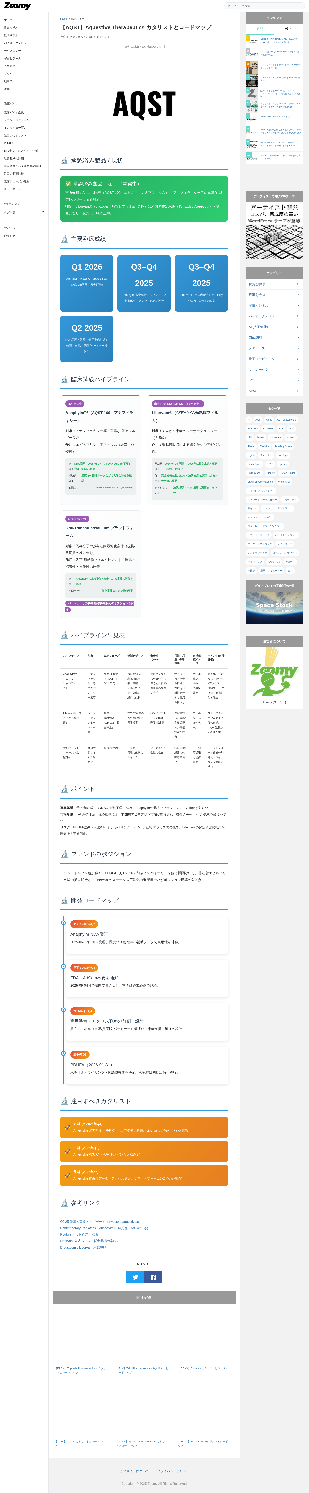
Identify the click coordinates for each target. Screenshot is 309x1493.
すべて (8, 20)
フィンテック (258, 369)
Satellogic (283, 455)
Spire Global (254, 473)
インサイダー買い (15, 127)
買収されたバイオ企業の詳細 (22, 166)
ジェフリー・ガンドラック (277, 508)
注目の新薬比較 (14, 173)
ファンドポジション (17, 120)
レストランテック (257, 552)
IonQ (291, 428)
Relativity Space (283, 446)
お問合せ (9, 235)
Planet (251, 446)
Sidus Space (254, 464)
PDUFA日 (10, 143)
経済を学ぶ (11, 35)
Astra (269, 419)
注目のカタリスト (15, 135)
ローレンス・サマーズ (285, 552)
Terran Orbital (287, 473)
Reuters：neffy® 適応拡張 (79, 1234)
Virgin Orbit (284, 481)
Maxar (260, 437)
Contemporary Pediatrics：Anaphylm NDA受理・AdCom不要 (104, 1228)
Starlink (271, 473)
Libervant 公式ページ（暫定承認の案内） (90, 1241)
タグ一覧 (9, 212)
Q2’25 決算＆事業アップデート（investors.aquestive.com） (103, 1221)
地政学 (8, 81)
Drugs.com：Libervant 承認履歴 (83, 1247)
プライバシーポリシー (173, 1471)
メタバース (257, 348)
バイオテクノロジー (17, 43)
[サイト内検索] (264, 5)
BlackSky (253, 428)
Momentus (275, 437)
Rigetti (251, 455)
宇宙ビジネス (12, 58)
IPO (251, 380)
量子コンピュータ (262, 359)
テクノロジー (12, 50)
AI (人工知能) (258, 327)
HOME (64, 18)
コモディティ (289, 499)
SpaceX (283, 464)
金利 (290, 570)
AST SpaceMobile (286, 419)
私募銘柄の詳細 (14, 158)
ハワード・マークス (259, 535)
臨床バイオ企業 (14, 112)
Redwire (264, 446)
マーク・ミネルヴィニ (260, 544)
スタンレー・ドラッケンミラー (265, 526)
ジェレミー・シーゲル (260, 517)
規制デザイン (12, 189)
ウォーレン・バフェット (261, 490)
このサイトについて (134, 1471)
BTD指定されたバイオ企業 (21, 150)
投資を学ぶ (11, 27)
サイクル (252, 508)
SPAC (253, 391)
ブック (8, 73)
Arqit (257, 419)
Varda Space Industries (260, 481)
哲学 (7, 89)
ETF (281, 428)
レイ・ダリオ (284, 544)
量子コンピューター (271, 570)
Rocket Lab (266, 455)
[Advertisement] (274, 174)
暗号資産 (9, 66)
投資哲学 (290, 561)
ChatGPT (255, 337)
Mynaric (290, 437)
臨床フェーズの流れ (17, 181)
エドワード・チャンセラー (262, 499)
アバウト (9, 228)
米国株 (251, 570)
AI (249, 419)
